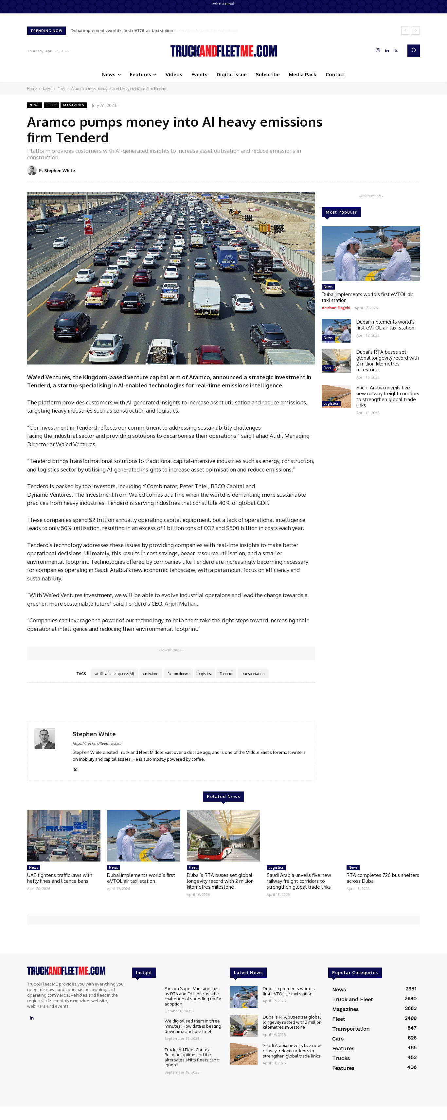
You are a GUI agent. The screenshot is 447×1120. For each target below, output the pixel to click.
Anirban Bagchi (336, 308)
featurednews (178, 673)
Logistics (331, 403)
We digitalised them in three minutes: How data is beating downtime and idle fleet (193, 1026)
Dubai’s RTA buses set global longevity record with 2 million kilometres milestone (387, 361)
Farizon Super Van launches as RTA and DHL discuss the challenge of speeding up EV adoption (193, 996)
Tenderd (226, 673)
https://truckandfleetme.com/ (97, 743)
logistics (204, 673)
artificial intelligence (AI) (114, 673)
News (47, 88)
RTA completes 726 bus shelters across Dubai (383, 878)
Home (32, 88)
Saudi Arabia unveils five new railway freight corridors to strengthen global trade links (387, 396)
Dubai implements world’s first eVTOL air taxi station (122, 30)
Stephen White (59, 170)
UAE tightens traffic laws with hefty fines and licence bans (59, 878)
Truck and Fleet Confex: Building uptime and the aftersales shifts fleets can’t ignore (192, 1057)
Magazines (74, 105)
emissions (150, 673)
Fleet (61, 88)
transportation (253, 673)
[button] (413, 50)
